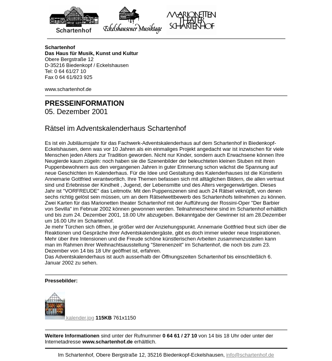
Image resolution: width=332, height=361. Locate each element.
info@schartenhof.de (250, 355)
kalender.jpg (69, 318)
